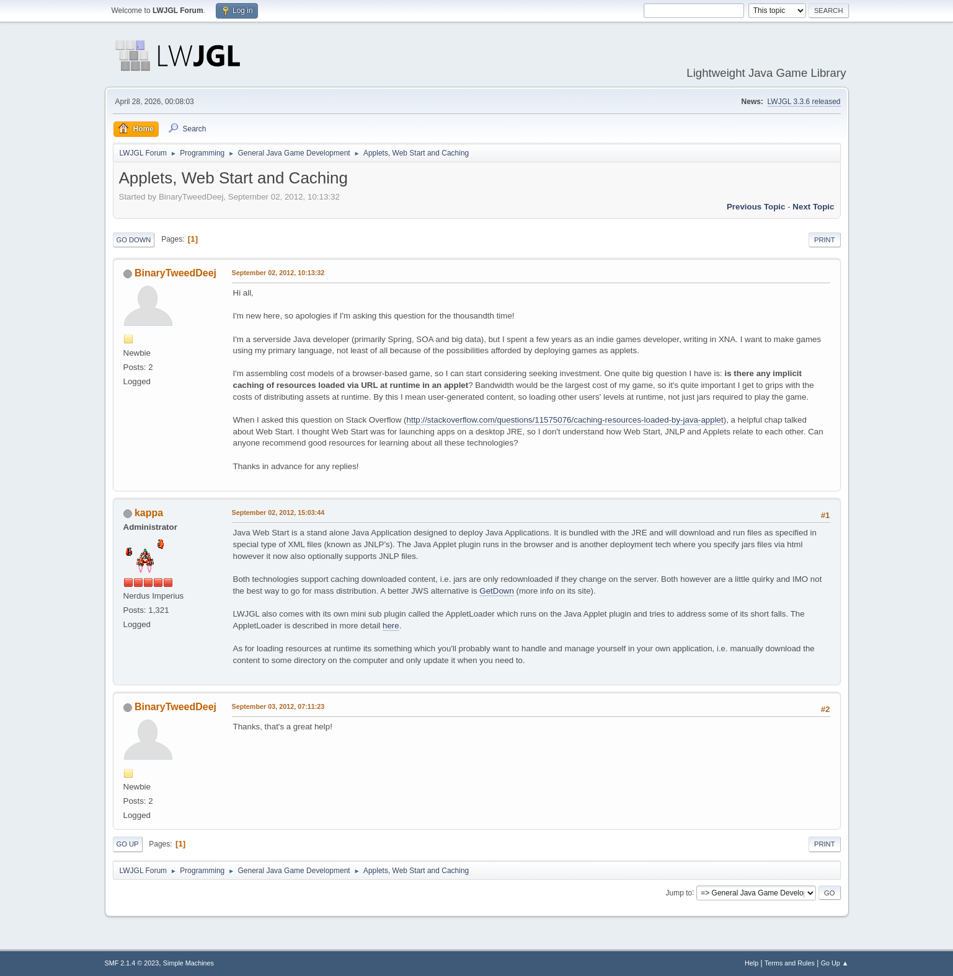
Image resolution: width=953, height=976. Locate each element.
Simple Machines (188, 963)
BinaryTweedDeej (175, 273)
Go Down (134, 240)
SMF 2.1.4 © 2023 (132, 963)
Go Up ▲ (835, 963)
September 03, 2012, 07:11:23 (278, 706)
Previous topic (756, 206)
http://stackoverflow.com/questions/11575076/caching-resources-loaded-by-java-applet (565, 419)
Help (751, 963)
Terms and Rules (790, 963)
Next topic (813, 206)
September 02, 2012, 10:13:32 (278, 272)
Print (824, 240)
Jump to (679, 892)
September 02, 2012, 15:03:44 (278, 512)
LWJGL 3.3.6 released (804, 101)
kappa (149, 513)
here (391, 625)
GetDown (496, 591)
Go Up (128, 844)
